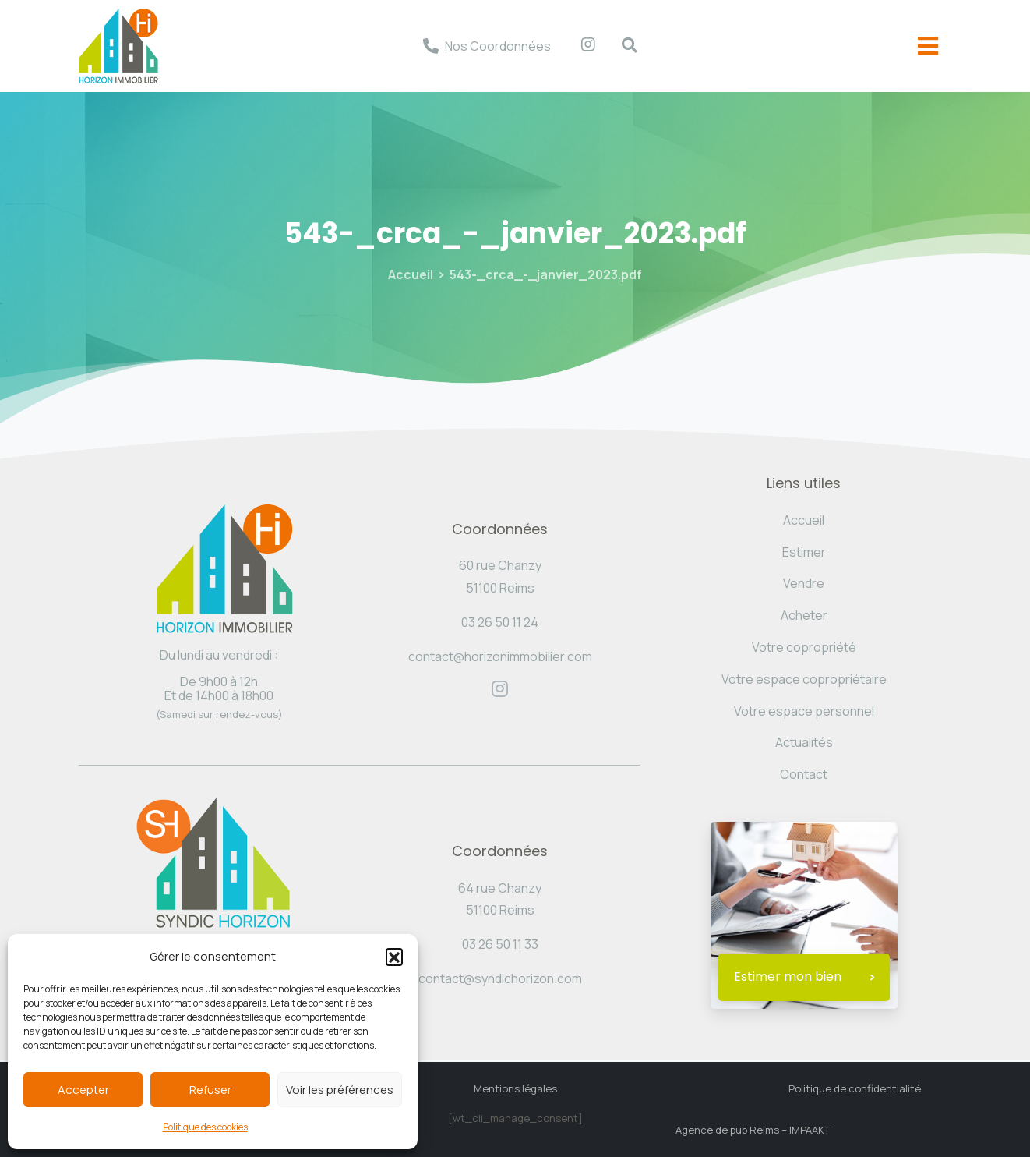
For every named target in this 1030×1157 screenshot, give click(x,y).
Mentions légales (515, 1088)
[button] (394, 956)
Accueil (410, 274)
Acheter (804, 615)
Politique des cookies (205, 1127)
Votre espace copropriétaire (804, 679)
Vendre (803, 583)
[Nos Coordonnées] (431, 46)
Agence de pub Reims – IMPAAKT (752, 1130)
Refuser (210, 1089)
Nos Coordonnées (498, 46)
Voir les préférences (339, 1089)
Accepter (83, 1089)
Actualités (804, 742)
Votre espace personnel (804, 711)
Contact (803, 774)
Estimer (804, 552)
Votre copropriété (804, 647)
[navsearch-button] (621, 46)
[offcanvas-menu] (928, 46)
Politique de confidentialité (854, 1088)
